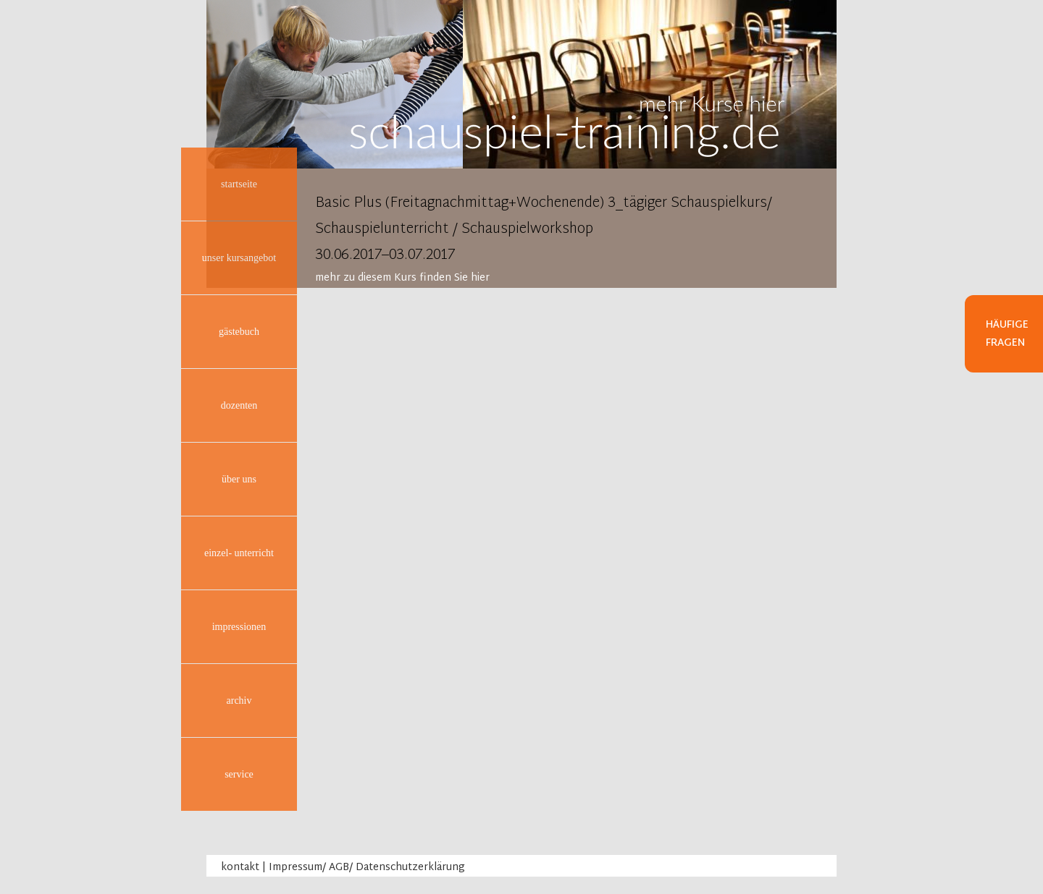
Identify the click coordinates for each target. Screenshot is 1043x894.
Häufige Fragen (1007, 334)
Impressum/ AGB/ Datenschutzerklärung (367, 868)
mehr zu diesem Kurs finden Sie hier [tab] (402, 278)
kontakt (240, 868)
